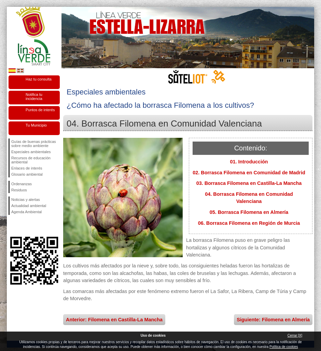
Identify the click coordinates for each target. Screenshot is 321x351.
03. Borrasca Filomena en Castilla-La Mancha (249, 183)
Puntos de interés (40, 110)
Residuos (19, 190)
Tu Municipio (36, 125)
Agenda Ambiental (26, 212)
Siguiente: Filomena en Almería (273, 319)
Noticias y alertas (25, 200)
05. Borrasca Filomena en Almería (249, 212)
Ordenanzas (21, 184)
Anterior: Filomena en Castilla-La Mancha (114, 319)
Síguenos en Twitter (24, 226)
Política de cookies (283, 347)
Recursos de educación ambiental (31, 160)
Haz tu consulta (39, 79)
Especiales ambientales (31, 152)
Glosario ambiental (27, 174)
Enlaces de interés (26, 168)
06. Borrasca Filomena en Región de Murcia (249, 223)
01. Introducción (249, 161)
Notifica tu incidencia (34, 96)
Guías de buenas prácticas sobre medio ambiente (33, 144)
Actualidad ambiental (28, 206)
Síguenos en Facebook (13, 226)
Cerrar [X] (295, 335)
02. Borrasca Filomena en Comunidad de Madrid (249, 172)
